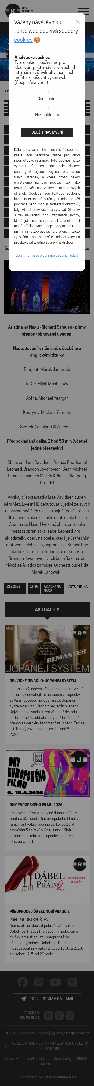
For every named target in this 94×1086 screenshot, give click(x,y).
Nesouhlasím (47, 114)
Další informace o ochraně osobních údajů (47, 255)
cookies (23, 39)
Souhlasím (47, 98)
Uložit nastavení (47, 132)
